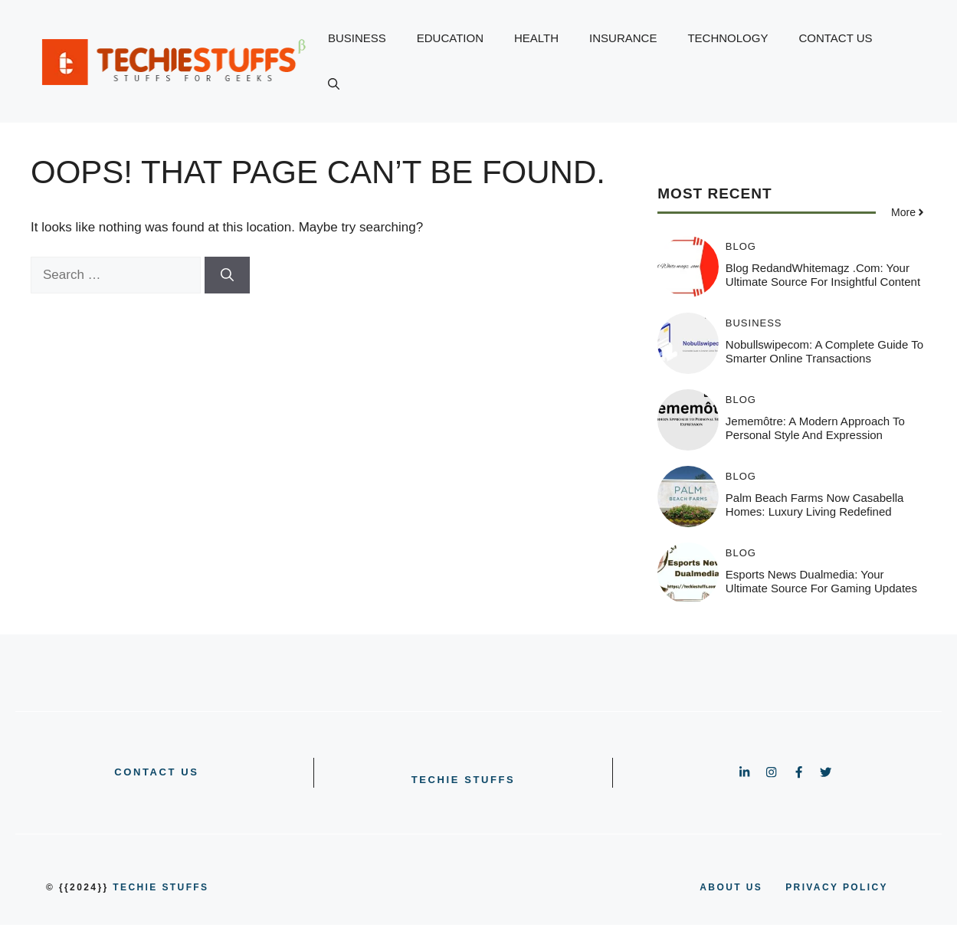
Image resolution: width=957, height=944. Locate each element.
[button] (334, 84)
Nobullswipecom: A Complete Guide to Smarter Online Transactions (824, 351)
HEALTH (536, 37)
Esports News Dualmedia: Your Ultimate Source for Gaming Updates (821, 581)
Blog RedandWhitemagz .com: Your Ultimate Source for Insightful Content (823, 274)
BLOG (741, 246)
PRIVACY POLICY (836, 887)
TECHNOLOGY (727, 37)
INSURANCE (623, 37)
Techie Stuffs (463, 779)
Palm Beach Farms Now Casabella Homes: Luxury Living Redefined (815, 504)
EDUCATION (450, 37)
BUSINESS (357, 37)
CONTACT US (835, 37)
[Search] (227, 275)
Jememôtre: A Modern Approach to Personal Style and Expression (815, 428)
